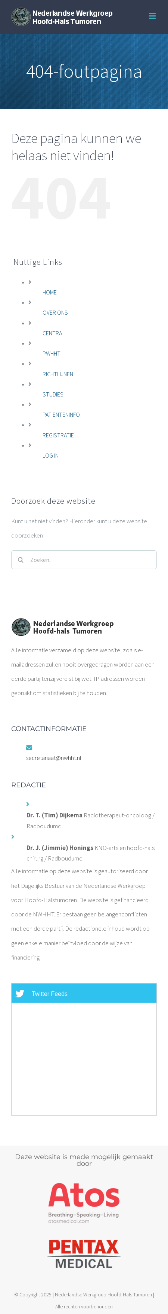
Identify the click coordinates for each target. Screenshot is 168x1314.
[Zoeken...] (84, 559)
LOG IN (51, 455)
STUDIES (53, 394)
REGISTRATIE (58, 435)
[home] (62, 625)
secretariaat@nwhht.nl (53, 757)
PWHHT (51, 353)
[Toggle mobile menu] (153, 16)
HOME (50, 292)
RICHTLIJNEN (58, 374)
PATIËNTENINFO (61, 414)
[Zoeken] (20, 559)
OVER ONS (55, 312)
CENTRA (52, 333)
